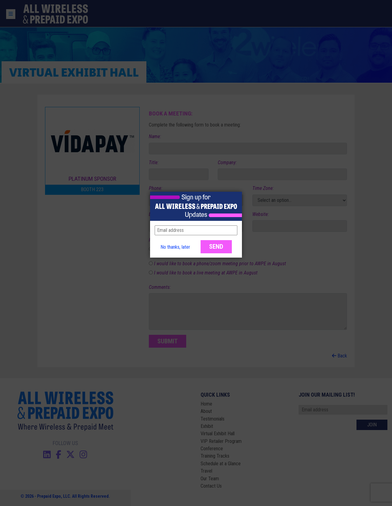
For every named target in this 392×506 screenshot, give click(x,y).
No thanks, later (175, 247)
